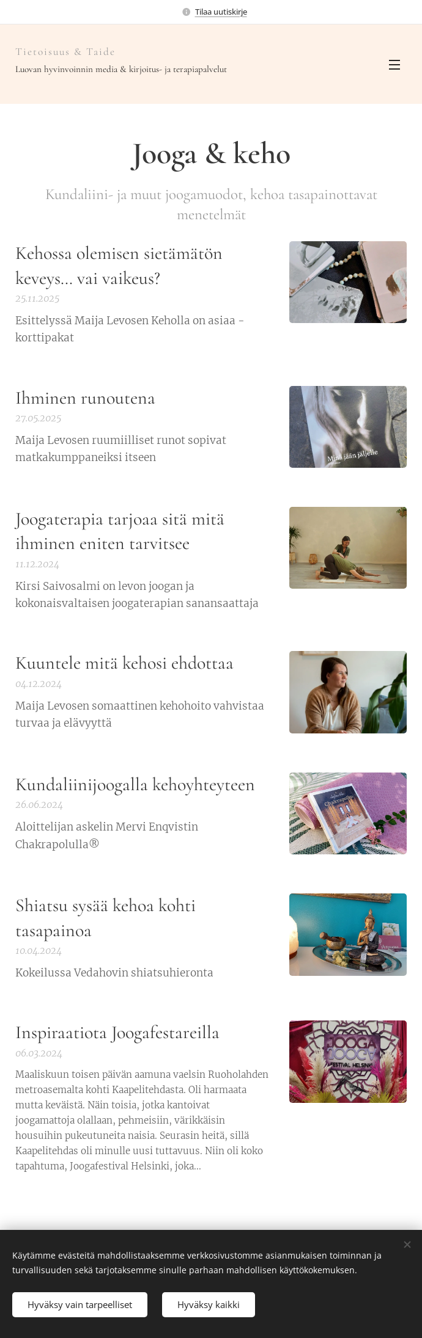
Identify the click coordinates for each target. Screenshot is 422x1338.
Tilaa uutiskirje (221, 11)
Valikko (394, 64)
